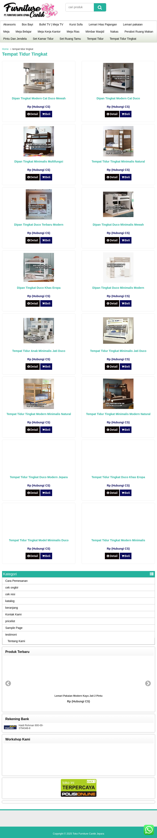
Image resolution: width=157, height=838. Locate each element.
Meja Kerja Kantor (49, 31)
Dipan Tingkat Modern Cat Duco (118, 98)
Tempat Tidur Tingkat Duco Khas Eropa (118, 477)
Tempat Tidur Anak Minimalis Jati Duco (38, 351)
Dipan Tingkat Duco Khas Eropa (39, 287)
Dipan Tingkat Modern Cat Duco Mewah (39, 98)
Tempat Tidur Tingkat (123, 38)
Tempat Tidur (95, 38)
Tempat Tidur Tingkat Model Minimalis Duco (39, 540)
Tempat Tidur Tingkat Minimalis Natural (118, 161)
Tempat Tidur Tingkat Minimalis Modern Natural (118, 414)
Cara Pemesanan (16, 580)
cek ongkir (11, 587)
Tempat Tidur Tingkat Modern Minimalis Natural (39, 414)
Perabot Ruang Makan (138, 31)
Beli (46, 114)
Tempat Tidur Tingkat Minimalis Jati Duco (118, 351)
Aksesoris (9, 24)
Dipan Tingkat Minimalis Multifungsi (38, 161)
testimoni (11, 634)
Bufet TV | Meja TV (51, 24)
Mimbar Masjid (95, 31)
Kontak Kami (13, 614)
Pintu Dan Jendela (15, 38)
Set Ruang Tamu (70, 38)
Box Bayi (27, 24)
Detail (32, 114)
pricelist (10, 621)
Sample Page (13, 627)
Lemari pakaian (133, 24)
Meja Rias (73, 31)
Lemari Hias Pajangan (103, 24)
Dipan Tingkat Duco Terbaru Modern (38, 224)
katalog (10, 601)
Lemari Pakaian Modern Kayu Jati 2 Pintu (79, 695)
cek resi (10, 594)
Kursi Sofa (76, 24)
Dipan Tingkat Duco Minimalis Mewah (118, 224)
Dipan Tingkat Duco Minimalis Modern (118, 287)
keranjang (11, 607)
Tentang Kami (16, 641)
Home (5, 49)
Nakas (114, 31)
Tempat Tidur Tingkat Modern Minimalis (118, 540)
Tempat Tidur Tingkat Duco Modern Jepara (39, 477)
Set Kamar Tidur (43, 38)
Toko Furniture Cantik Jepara (88, 833)
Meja (6, 31)
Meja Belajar (23, 31)
